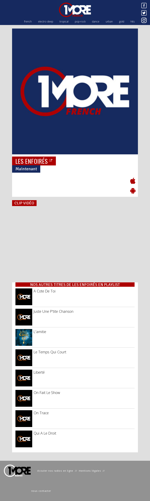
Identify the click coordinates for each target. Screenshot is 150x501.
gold (121, 21)
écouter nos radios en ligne (55, 470)
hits (133, 21)
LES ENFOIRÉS (34, 161)
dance (95, 21)
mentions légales (90, 470)
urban (109, 21)
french (28, 21)
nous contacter (41, 490)
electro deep (45, 21)
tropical (64, 21)
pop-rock (80, 21)
